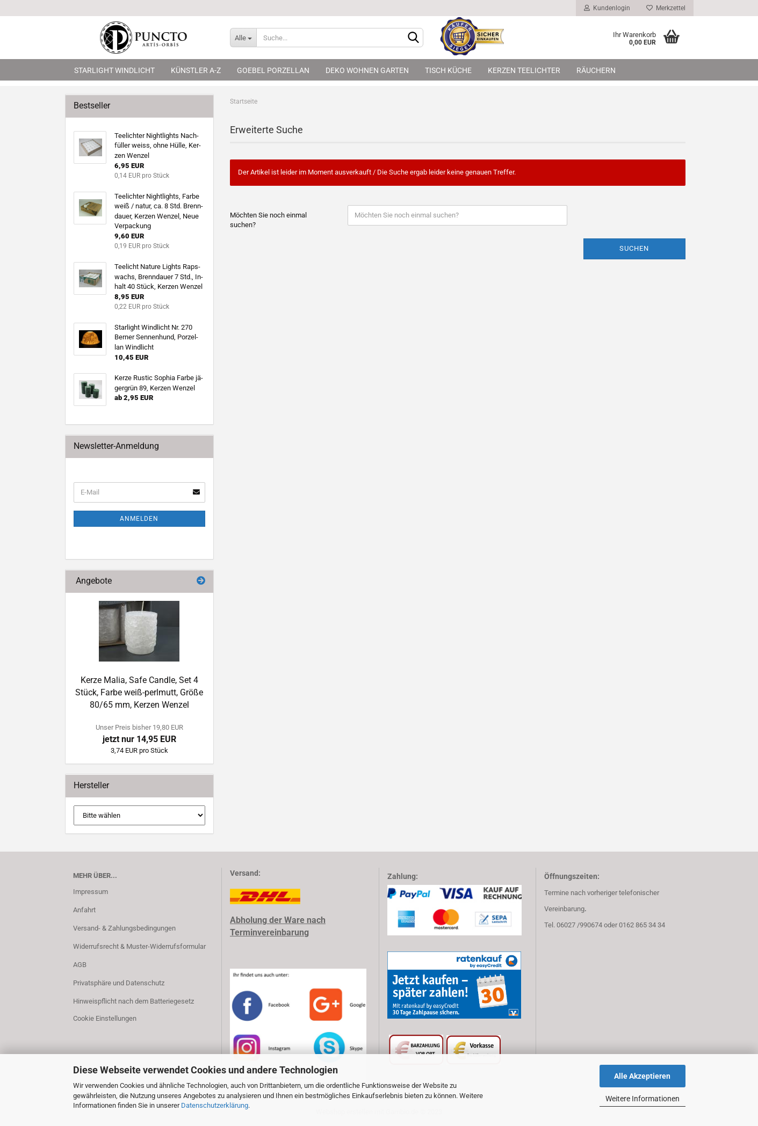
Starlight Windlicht (114, 70)
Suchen (634, 248)
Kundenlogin (607, 8)
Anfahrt (84, 910)
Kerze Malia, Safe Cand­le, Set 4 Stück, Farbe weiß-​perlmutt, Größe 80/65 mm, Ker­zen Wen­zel (139, 692)
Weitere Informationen (642, 1098)
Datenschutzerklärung (214, 1105)
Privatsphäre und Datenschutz (118, 983)
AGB (79, 965)
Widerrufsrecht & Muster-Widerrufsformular (139, 946)
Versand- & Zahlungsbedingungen (124, 928)
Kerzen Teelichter (524, 70)
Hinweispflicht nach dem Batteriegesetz (133, 1001)
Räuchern (596, 70)
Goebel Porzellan (273, 70)
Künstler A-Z (196, 70)
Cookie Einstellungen (104, 1018)
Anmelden (139, 518)
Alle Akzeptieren (642, 1076)
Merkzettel (665, 8)
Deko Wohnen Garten (367, 70)
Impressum (90, 892)
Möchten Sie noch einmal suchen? (268, 220)
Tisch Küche (448, 70)
